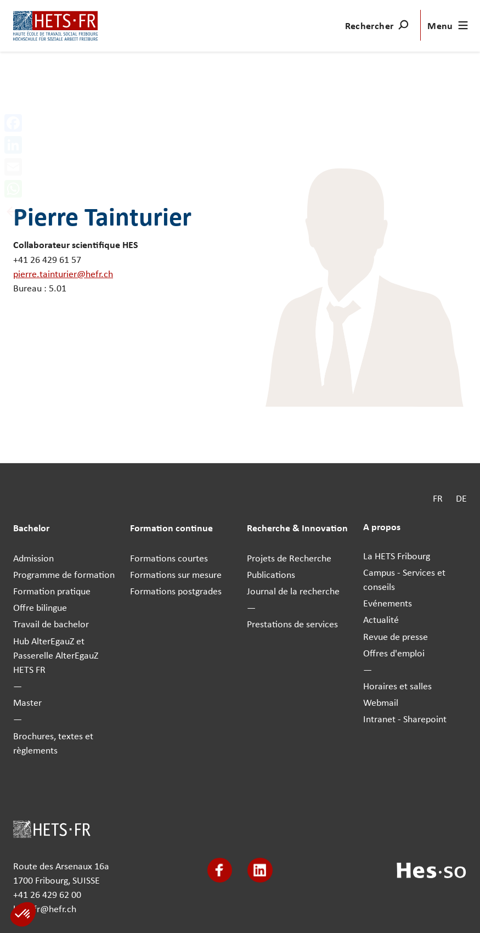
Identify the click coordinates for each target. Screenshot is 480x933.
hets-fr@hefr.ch (44, 908)
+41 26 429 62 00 (47, 894)
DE (461, 497)
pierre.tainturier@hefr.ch (63, 273)
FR (438, 497)
